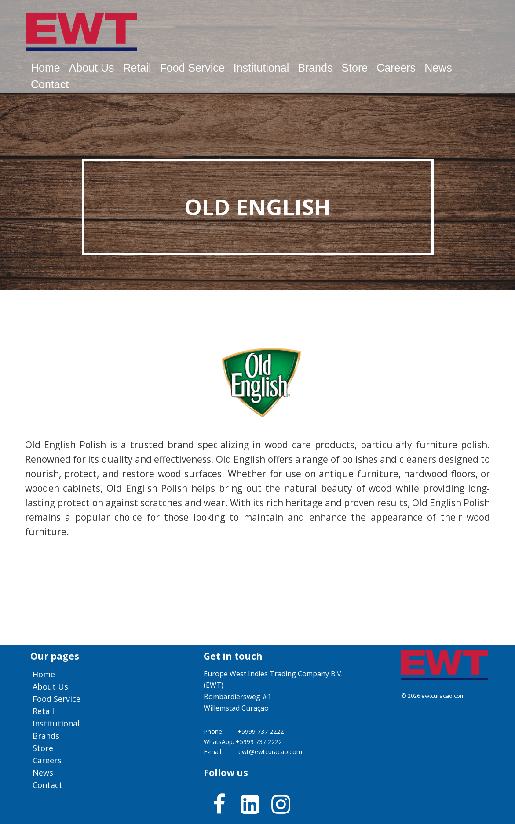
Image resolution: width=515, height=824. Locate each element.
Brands (315, 68)
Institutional (261, 68)
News (438, 68)
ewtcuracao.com (443, 696)
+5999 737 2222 (260, 731)
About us (91, 68)
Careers (396, 68)
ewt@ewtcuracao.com (270, 752)
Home (45, 68)
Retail (137, 68)
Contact (50, 84)
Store (354, 68)
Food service (192, 68)
